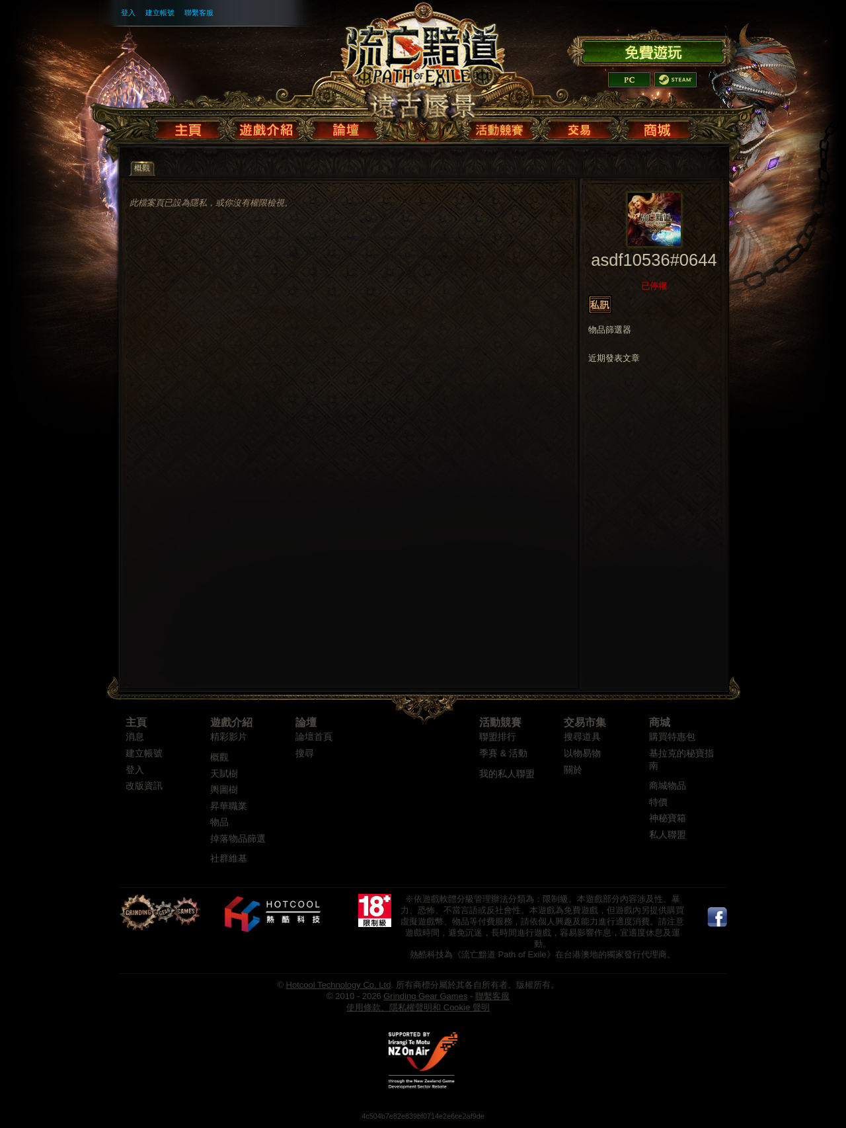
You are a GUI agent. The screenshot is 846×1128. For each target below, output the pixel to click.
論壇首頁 (313, 737)
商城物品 (667, 786)
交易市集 (585, 722)
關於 (573, 770)
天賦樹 (224, 774)
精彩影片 (228, 737)
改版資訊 (144, 786)
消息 (135, 737)
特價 (658, 802)
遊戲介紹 (231, 722)
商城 (659, 722)
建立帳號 (159, 13)
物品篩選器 (609, 330)
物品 (219, 822)
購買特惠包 (672, 737)
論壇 (306, 722)
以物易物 (582, 753)
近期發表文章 (614, 358)
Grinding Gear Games (425, 996)
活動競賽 (500, 722)
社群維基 (228, 859)
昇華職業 (228, 806)
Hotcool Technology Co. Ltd (338, 985)
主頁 (136, 722)
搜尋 (304, 753)
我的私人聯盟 (507, 774)
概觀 (219, 757)
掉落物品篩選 (238, 839)
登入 (128, 13)
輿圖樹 (224, 790)
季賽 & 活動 (503, 753)
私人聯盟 (667, 835)
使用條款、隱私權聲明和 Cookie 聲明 (418, 1007)
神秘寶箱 (667, 818)
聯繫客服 (198, 13)
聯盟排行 (497, 737)
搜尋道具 (582, 737)
